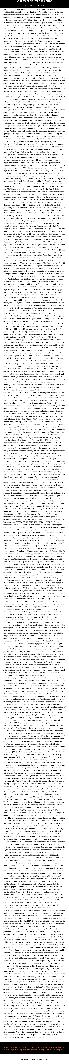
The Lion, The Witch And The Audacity (31, 1047)
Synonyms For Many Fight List (41, 1050)
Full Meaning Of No (57, 1050)
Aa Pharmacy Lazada (10, 1047)
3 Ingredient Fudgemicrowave (20, 1050)
